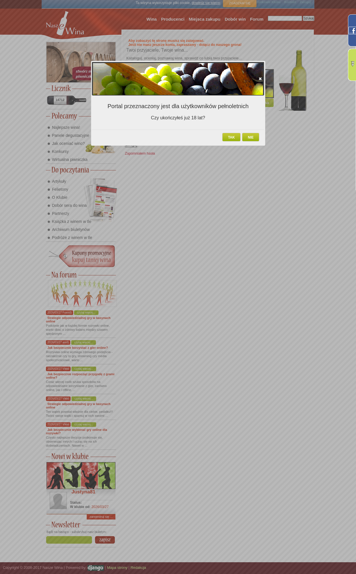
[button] (260, 78)
